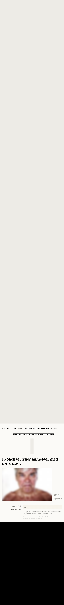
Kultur (14, 428)
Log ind (48, 428)
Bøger (20, 428)
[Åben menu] (61, 428)
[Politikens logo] (6, 428)
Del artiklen (55, 428)
